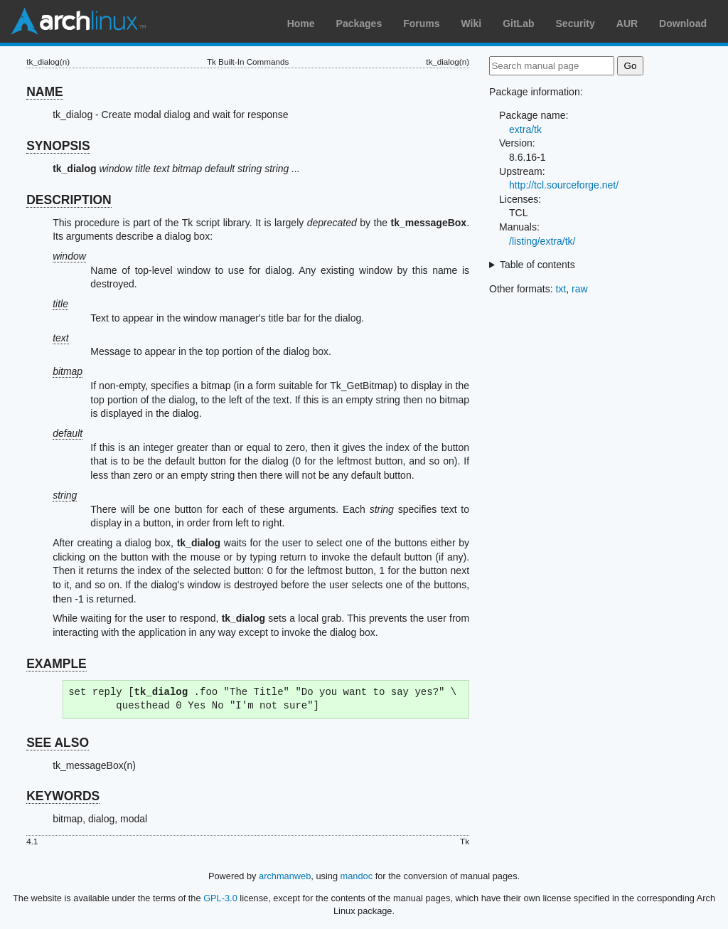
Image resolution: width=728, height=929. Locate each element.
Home (301, 23)
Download (683, 23)
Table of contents (537, 264)
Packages (359, 23)
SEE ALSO (57, 743)
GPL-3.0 (220, 898)
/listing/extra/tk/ (542, 241)
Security (575, 23)
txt (560, 288)
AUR (627, 23)
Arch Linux (78, 21)
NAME (44, 92)
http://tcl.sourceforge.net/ (564, 185)
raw (580, 288)
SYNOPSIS (58, 146)
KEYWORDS (63, 796)
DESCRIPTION (69, 200)
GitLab (518, 23)
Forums (421, 23)
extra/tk (525, 129)
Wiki (471, 23)
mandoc (357, 876)
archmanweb (285, 876)
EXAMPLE (56, 664)
